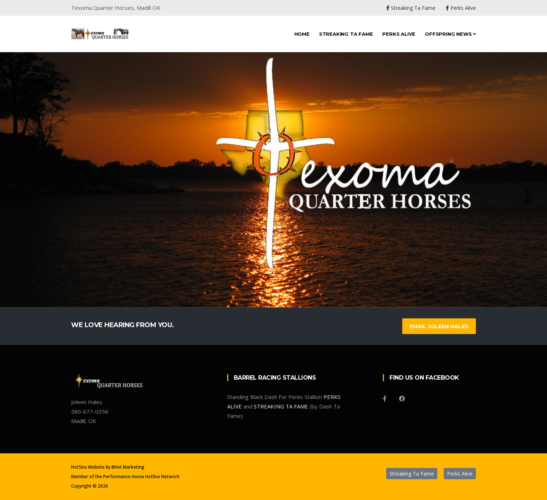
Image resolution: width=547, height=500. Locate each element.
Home (302, 34)
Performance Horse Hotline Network (141, 476)
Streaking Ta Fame (346, 34)
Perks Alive (398, 34)
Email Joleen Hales (439, 326)
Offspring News (450, 34)
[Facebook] (384, 398)
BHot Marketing (128, 467)
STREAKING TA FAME (281, 406)
